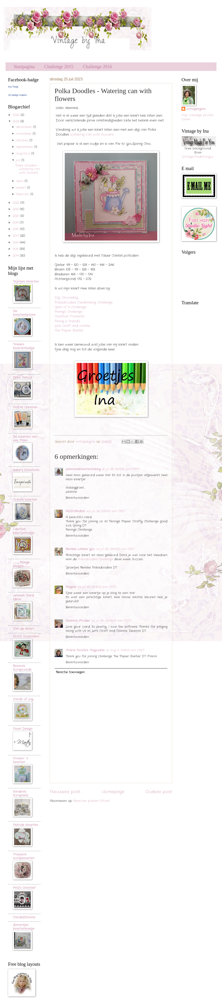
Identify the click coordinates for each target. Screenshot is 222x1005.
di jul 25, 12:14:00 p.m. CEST (120, 469)
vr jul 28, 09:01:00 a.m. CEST (115, 549)
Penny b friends (67, 321)
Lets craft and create (72, 326)
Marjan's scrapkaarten (23, 856)
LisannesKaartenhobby (83, 469)
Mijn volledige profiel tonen (197, 117)
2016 (16, 242)
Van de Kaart (23, 629)
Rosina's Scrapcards (22, 668)
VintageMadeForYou (198, 157)
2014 (16, 255)
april (20, 181)
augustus (23, 153)
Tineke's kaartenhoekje (23, 346)
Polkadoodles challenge (95, 559)
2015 (16, 249)
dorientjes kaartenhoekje (23, 927)
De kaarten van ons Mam (25, 439)
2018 (16, 229)
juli (18, 160)
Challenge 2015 (58, 66)
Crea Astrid (22, 377)
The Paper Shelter (69, 330)
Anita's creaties (25, 407)
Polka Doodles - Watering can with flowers (27, 169)
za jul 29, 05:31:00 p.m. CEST (96, 587)
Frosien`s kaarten (20, 760)
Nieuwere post (65, 792)
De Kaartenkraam (24, 313)
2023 (16, 121)
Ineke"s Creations (26, 470)
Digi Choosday (66, 297)
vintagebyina (196, 109)
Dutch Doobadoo (26, 636)
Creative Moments (69, 316)
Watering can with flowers (91, 134)
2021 (16, 209)
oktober (22, 140)
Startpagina (24, 66)
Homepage (113, 792)
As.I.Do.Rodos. (75, 511)
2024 (17, 115)
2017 (16, 236)
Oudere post (158, 792)
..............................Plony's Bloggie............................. (21, 564)
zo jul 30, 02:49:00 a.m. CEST (111, 620)
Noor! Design (22, 729)
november (24, 133)
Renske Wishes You (80, 549)
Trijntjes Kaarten (26, 281)
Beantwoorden (77, 498)
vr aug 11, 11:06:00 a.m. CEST (125, 650)
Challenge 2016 (97, 66)
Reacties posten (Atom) (92, 801)
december (24, 127)
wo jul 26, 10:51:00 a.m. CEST (105, 511)
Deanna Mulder (78, 620)
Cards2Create (24, 917)
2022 (16, 203)
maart (21, 188)
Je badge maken (17, 95)
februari (23, 194)
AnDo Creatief (24, 888)
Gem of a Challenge (70, 307)
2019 (16, 222)
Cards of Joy (23, 699)
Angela (71, 587)
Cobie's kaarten (25, 499)
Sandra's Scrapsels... (21, 793)
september (25, 147)
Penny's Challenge (68, 312)
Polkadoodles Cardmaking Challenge (84, 302)
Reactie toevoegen (70, 672)
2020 (16, 216)
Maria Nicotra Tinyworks (85, 650)
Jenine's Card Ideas (23, 597)
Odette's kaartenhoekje (23, 531)
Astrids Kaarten (25, 825)
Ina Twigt (13, 86)
